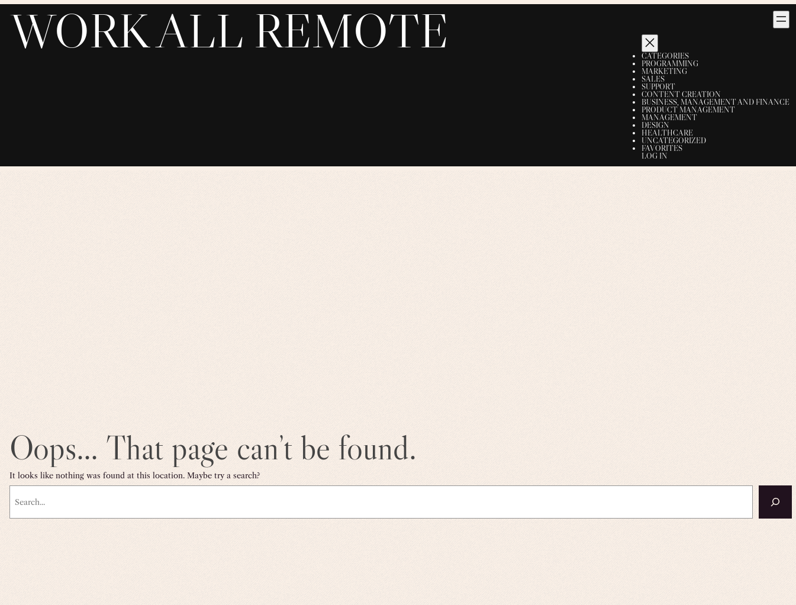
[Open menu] (781, 19)
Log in (655, 155)
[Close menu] (650, 43)
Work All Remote (230, 30)
